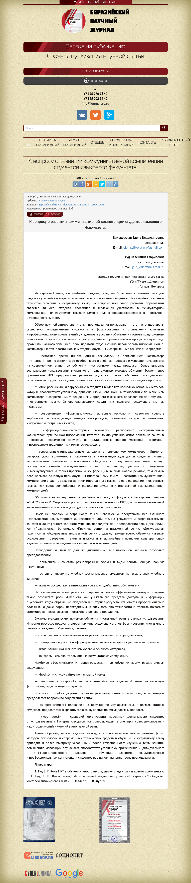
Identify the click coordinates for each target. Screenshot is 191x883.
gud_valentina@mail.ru (148, 267)
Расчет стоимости (95, 71)
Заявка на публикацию (95, 46)
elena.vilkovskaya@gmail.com (144, 247)
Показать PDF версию (45, 214)
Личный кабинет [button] (95, 80)
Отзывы (97, 142)
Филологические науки (51, 200)
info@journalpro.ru (95, 104)
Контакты (147, 142)
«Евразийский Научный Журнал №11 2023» (71, 204)
